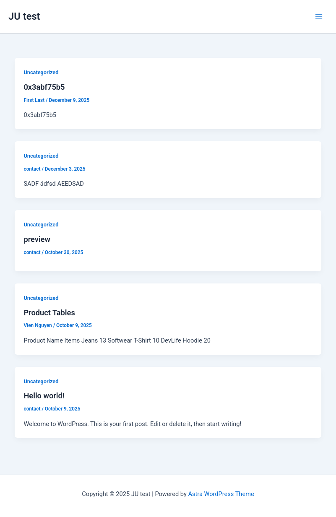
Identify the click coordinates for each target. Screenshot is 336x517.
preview (36, 239)
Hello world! (43, 395)
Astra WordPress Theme (221, 494)
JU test (24, 16)
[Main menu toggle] (319, 17)
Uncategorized (40, 72)
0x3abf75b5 (44, 87)
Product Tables (49, 312)
